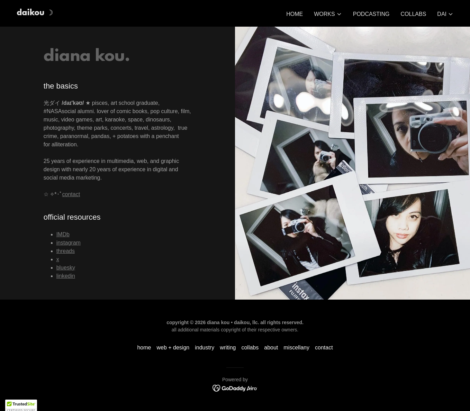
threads (65, 251)
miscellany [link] (296, 347)
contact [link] (324, 347)
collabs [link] (413, 14)
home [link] (294, 14)
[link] (35, 13)
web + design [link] (172, 347)
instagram (68, 243)
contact (71, 194)
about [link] (271, 347)
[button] (328, 14)
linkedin (65, 276)
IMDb (63, 234)
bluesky (65, 268)
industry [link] (204, 347)
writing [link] (228, 347)
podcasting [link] (371, 14)
